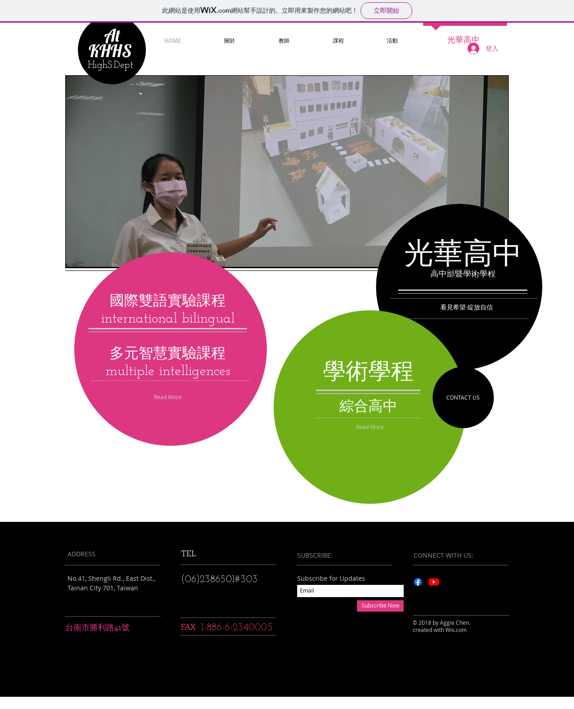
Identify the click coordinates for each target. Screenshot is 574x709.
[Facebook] (418, 582)
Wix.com (456, 629)
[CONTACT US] (463, 397)
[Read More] (370, 427)
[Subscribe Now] (380, 606)
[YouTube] (434, 582)
